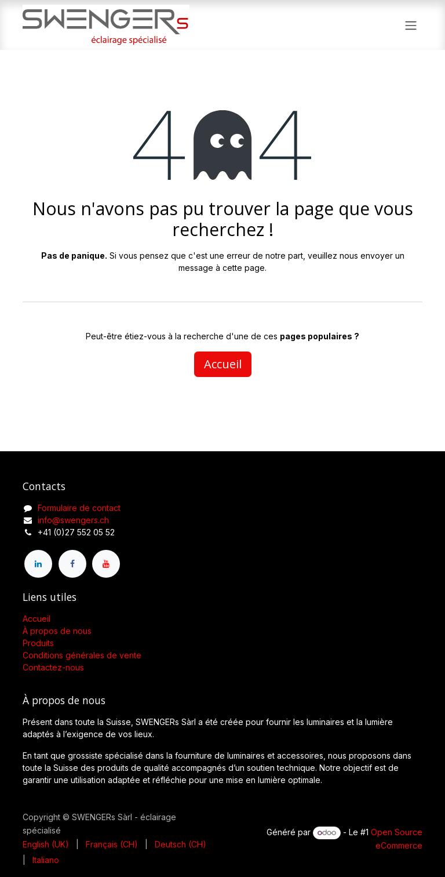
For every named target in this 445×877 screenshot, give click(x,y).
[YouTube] (106, 564)
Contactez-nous (53, 667)
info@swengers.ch (73, 520)
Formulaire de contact (79, 508)
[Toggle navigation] (410, 25)
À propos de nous (57, 631)
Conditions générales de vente (82, 655)
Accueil (223, 364)
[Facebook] (72, 564)
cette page (243, 268)
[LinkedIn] (38, 564)
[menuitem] (46, 844)
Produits (38, 643)
